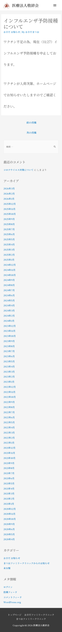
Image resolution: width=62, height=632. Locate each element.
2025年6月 (9, 234)
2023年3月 (9, 371)
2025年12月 (9, 203)
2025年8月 (9, 224)
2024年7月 (9, 290)
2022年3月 (9, 432)
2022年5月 (9, 422)
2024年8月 (9, 285)
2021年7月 (8, 473)
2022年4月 (9, 427)
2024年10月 (9, 275)
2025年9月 (9, 219)
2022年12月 (9, 386)
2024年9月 (9, 280)
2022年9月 (9, 402)
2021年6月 (8, 478)
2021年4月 (8, 488)
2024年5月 (9, 300)
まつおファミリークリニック (31, 618)
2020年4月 (9, 539)
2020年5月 (9, 534)
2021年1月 (8, 503)
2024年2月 (9, 315)
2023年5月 (9, 361)
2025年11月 (9, 209)
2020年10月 (9, 519)
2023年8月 (9, 346)
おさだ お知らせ (11, 32)
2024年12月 (9, 264)
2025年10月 (9, 214)
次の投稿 (31, 132)
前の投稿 (31, 122)
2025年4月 (9, 244)
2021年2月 (8, 498)
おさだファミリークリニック (39, 614)
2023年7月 (9, 351)
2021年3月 (8, 493)
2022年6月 (9, 417)
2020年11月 (9, 513)
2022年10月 (9, 396)
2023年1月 (8, 381)
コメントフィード (12, 597)
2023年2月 (9, 376)
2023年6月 (9, 356)
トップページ (14, 614)
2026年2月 (9, 193)
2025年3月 (9, 249)
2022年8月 (9, 407)
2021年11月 (9, 452)
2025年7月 (9, 229)
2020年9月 (9, 524)
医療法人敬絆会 (25, 5)
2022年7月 (9, 412)
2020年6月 (9, 529)
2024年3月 (9, 310)
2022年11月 (9, 392)
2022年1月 (8, 442)
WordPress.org (12, 602)
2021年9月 (8, 463)
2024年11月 (9, 269)
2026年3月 (9, 188)
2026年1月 (8, 198)
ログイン (8, 587)
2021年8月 (8, 468)
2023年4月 (9, 366)
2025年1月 (8, 259)
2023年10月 (9, 336)
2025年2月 (9, 254)
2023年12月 (9, 325)
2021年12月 (9, 447)
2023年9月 (9, 341)
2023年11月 (9, 330)
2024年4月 (9, 305)
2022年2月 (9, 437)
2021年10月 (9, 458)
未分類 (6, 568)
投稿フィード (10, 592)
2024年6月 (9, 295)
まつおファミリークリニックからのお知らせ (26, 563)
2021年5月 (8, 483)
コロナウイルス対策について (18, 169)
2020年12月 (9, 508)
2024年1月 (8, 320)
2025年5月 (9, 239)
